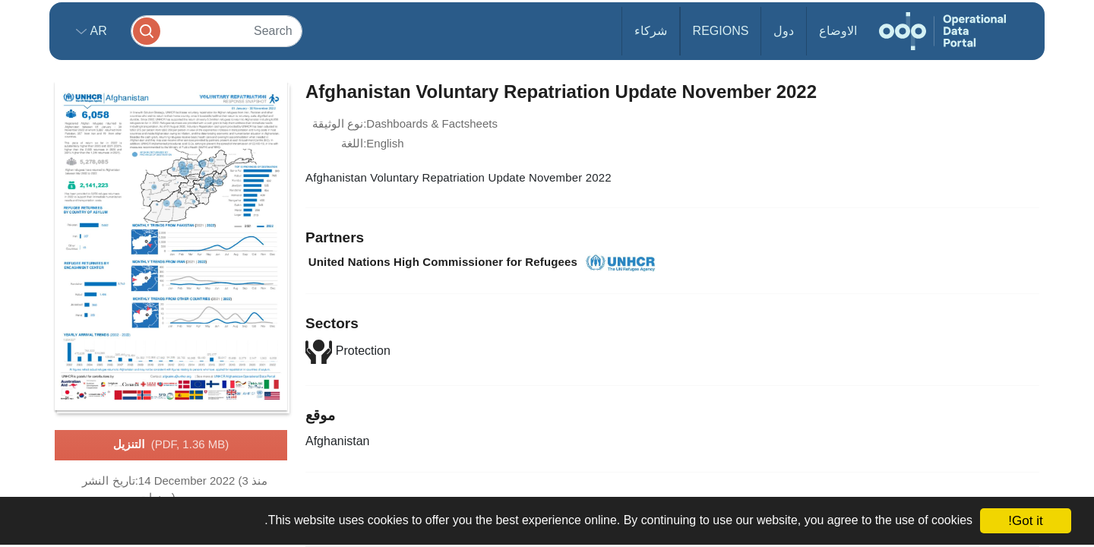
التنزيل (171, 445)
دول (783, 30)
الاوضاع (838, 30)
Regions (721, 30)
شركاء (650, 30)
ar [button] (97, 30)
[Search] (216, 30)
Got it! (1025, 521)
